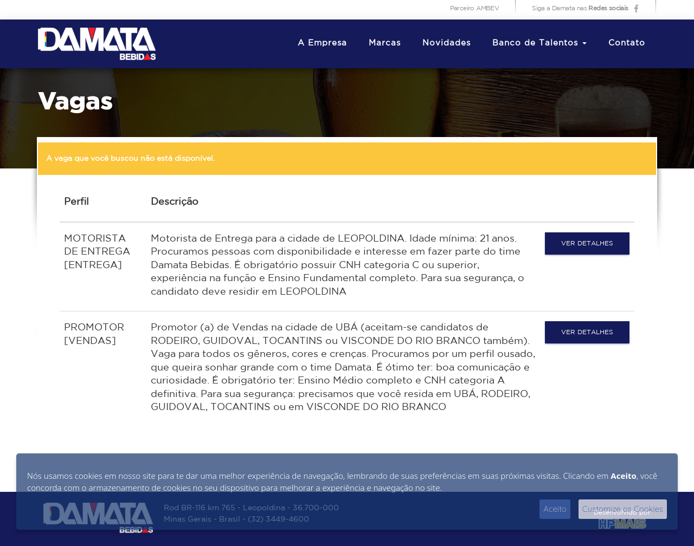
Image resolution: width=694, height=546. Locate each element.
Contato (626, 43)
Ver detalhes (587, 243)
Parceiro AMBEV (474, 8)
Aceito (555, 509)
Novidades (446, 43)
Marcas (385, 43)
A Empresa (322, 43)
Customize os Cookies (622, 509)
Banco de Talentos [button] (539, 43)
